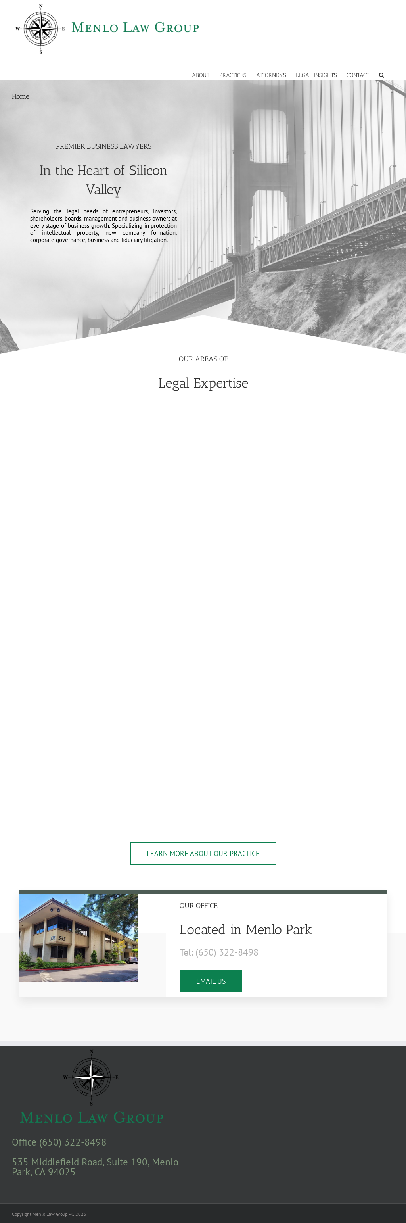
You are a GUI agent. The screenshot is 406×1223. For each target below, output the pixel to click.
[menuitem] (200, 74)
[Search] (381, 74)
